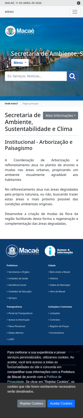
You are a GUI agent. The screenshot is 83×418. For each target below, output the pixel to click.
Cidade (52, 265)
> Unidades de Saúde (17, 278)
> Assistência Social (16, 285)
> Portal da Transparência (20, 313)
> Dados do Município (59, 285)
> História (53, 278)
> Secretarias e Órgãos (18, 272)
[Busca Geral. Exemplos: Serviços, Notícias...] (36, 76)
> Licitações (54, 313)
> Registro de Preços (58, 326)
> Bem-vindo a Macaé (59, 272)
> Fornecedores (56, 332)
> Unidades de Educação (19, 291)
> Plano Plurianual (16, 326)
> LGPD (10, 339)
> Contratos (54, 319)
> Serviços (12, 298)
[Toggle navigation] (75, 12)
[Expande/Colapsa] (78, 3)
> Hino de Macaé (56, 291)
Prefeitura (12, 265)
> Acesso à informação (18, 319)
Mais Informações (59, 115)
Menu (19, 62)
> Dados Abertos (15, 332)
